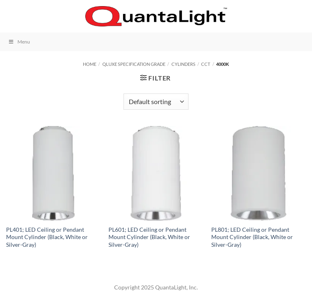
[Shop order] (156, 102)
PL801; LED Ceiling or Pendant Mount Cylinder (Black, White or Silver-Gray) (252, 237)
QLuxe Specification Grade (133, 64)
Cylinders (183, 64)
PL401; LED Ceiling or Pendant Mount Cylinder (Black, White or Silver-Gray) (47, 237)
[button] (11, 16)
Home (89, 64)
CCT (205, 64)
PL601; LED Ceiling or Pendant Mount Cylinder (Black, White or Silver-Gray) (149, 237)
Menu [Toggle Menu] (19, 42)
